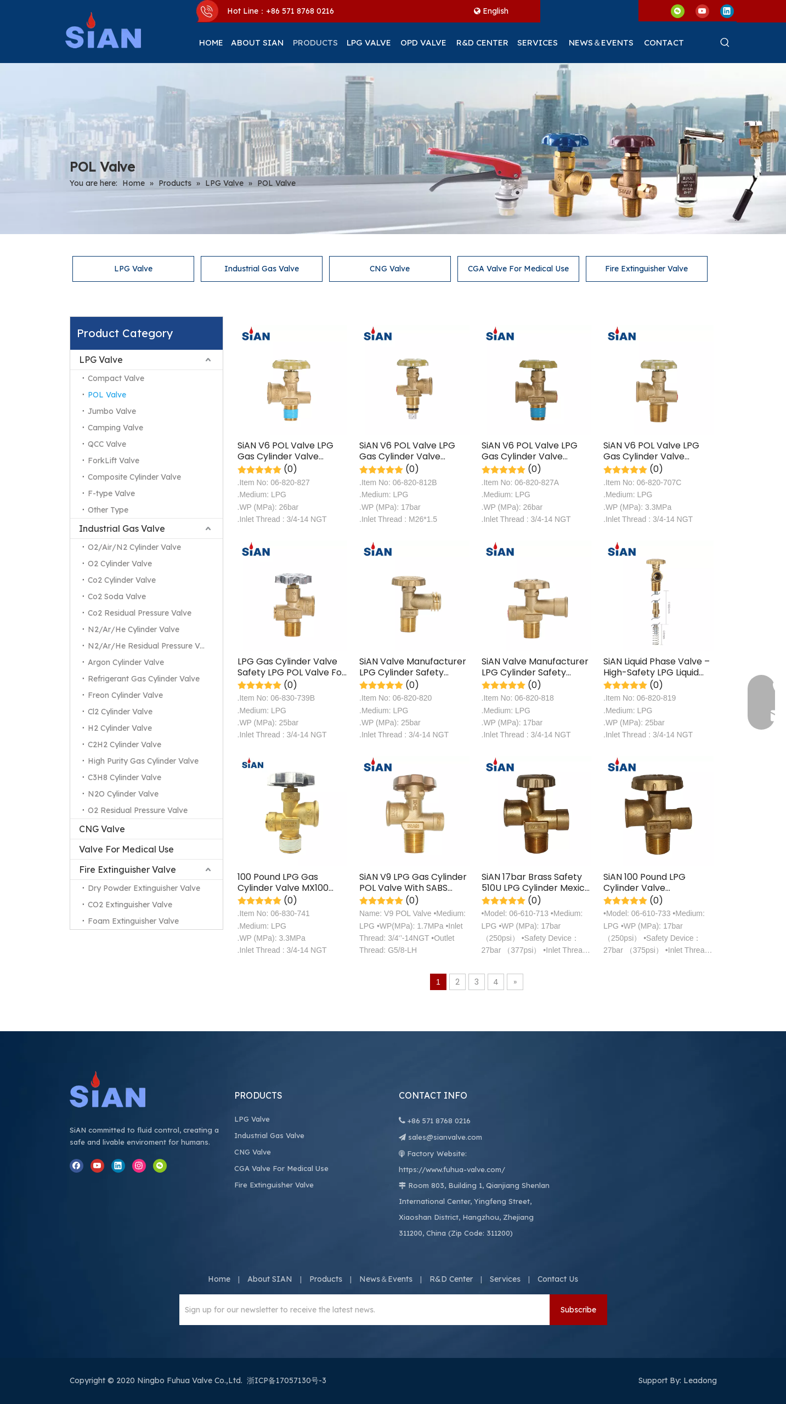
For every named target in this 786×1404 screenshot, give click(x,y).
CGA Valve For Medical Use (518, 269)
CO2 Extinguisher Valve (130, 905)
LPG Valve (133, 269)
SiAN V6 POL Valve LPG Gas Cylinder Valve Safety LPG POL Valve (285, 451)
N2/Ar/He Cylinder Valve (133, 629)
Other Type (108, 510)
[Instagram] (139, 1166)
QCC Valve (107, 444)
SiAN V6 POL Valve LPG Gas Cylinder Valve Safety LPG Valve (407, 451)
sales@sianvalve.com (445, 1137)
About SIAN (269, 1279)
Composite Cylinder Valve (134, 477)
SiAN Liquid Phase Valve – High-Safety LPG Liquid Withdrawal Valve (656, 667)
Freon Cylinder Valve (125, 695)
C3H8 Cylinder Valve (124, 777)
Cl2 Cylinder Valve (120, 712)
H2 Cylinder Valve (120, 728)
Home (219, 1279)
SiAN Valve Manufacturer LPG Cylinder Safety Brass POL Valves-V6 (535, 667)
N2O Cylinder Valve (123, 794)
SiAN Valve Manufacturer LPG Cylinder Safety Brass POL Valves (412, 667)
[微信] (678, 10)
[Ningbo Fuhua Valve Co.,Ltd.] (119, 1089)
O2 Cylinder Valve (120, 564)
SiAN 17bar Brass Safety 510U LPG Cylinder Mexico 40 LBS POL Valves (536, 883)
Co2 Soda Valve (117, 596)
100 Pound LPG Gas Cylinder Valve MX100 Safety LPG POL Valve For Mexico (292, 883)
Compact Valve (116, 378)
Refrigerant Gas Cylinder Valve (144, 679)
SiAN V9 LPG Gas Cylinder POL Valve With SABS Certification (413, 883)
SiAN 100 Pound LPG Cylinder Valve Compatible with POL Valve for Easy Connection (648, 883)
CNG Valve (390, 269)
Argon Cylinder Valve (126, 662)
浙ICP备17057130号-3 (286, 1380)
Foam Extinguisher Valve (133, 921)
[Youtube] (702, 10)
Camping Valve (115, 428)
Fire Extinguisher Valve (646, 269)
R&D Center (451, 1279)
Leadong (700, 1380)
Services (505, 1279)
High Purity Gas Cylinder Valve (143, 761)
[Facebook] (76, 1166)
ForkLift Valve (113, 460)
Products (325, 1279)
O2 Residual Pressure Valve (138, 810)
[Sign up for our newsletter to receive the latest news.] (361, 1309)
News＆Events (385, 1279)
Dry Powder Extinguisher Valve (144, 888)
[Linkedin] (727, 10)
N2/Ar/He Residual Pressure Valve (151, 646)
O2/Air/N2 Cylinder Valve (134, 547)
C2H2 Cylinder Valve (124, 744)
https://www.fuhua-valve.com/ (452, 1169)
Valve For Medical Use (126, 849)
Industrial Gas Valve (261, 269)
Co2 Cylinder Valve (122, 580)
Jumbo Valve (112, 411)
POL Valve (107, 395)
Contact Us (558, 1279)
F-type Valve (111, 493)
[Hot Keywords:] (725, 42)
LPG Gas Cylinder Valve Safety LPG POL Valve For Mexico (292, 667)
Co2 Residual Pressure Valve (139, 613)
